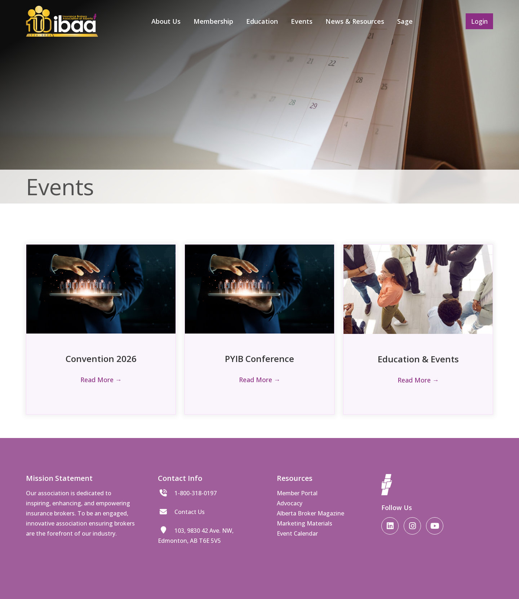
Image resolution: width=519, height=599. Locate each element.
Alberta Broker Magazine (310, 513)
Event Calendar (297, 533)
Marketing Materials (304, 523)
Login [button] (479, 21)
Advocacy (289, 503)
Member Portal (297, 493)
